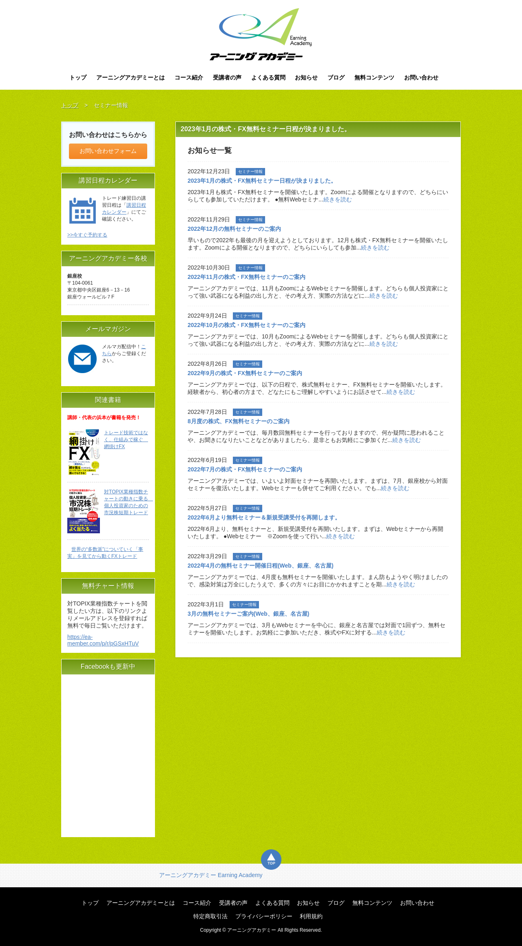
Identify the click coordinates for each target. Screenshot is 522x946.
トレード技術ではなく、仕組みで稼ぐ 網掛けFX (126, 439)
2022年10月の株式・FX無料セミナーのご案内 (246, 325)
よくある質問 (268, 77)
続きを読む (337, 199)
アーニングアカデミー (261, 34)
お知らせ (306, 77)
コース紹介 (189, 77)
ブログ (336, 77)
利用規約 (311, 916)
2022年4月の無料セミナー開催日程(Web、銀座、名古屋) (261, 565)
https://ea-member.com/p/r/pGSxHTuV (103, 640)
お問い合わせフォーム (108, 151)
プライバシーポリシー (263, 916)
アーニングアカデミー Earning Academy (211, 875)
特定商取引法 (210, 916)
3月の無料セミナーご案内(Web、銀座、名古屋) (248, 613)
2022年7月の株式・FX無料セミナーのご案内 (248, 469)
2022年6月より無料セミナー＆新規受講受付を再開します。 (264, 517)
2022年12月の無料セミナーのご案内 (234, 228)
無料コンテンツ (374, 77)
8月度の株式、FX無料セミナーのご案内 (239, 421)
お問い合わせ (421, 77)
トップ (77, 77)
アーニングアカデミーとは (130, 77)
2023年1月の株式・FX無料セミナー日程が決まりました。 (262, 180)
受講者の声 (227, 77)
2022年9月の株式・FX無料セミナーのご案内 (245, 373)
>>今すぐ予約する (87, 235)
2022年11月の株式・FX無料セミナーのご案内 (246, 277)
